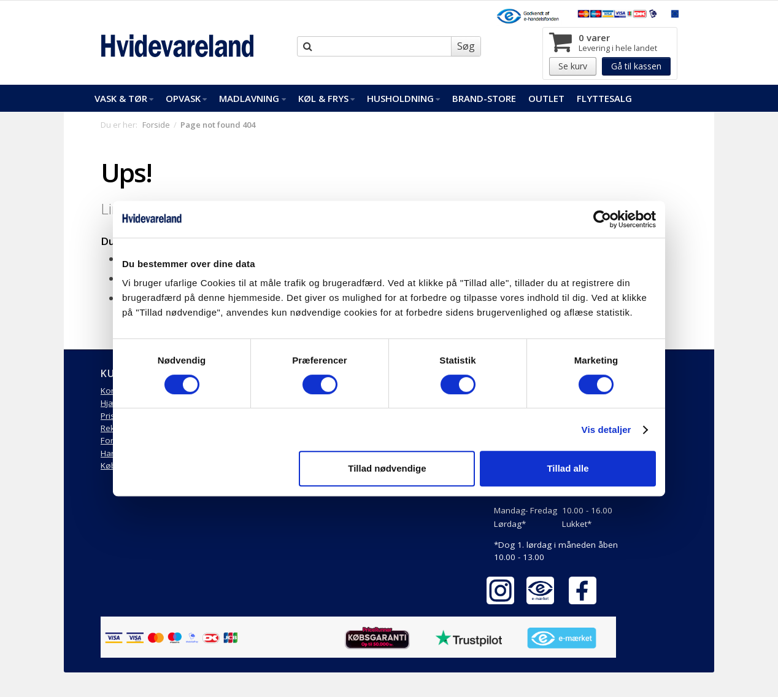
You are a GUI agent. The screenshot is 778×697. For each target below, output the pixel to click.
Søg (466, 46)
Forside (156, 124)
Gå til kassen (636, 66)
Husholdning (403, 98)
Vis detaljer (606, 429)
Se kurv (572, 66)
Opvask (186, 98)
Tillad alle (567, 468)
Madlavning (252, 98)
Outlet (546, 98)
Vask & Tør (123, 98)
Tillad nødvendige (387, 468)
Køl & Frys (326, 98)
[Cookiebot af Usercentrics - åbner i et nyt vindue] (602, 219)
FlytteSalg (604, 98)
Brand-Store (484, 98)
